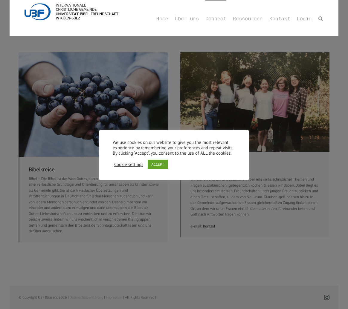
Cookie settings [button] (128, 164)
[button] (320, 18)
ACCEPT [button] (157, 164)
